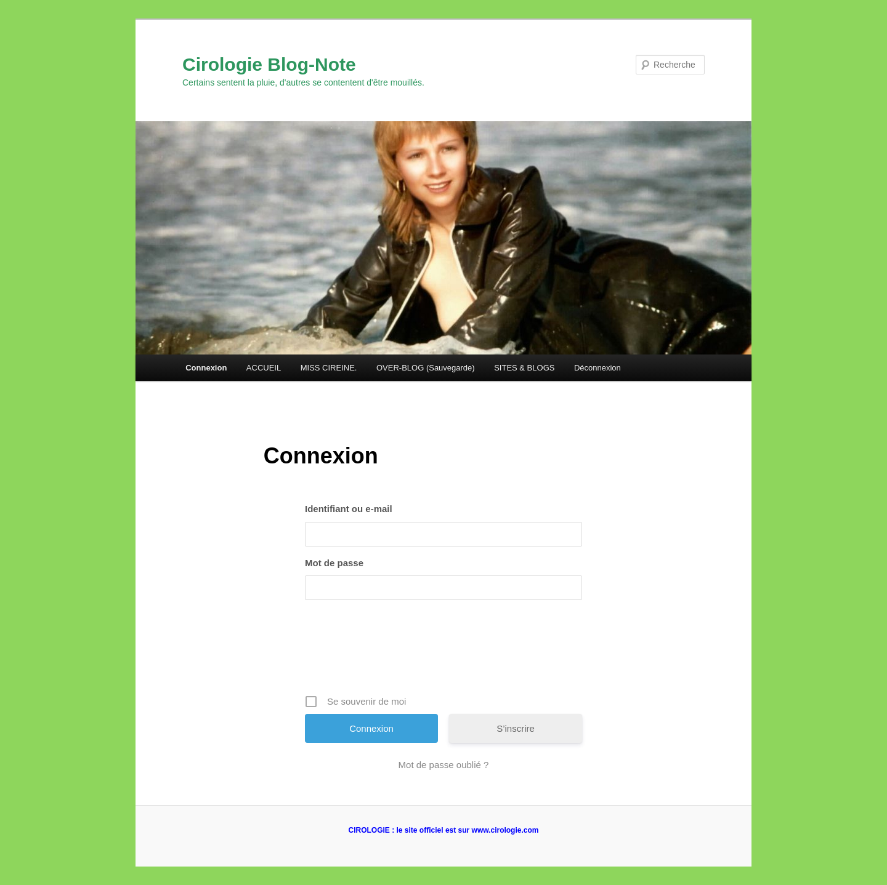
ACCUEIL (263, 367)
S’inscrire (515, 728)
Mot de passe (334, 563)
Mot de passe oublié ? (444, 764)
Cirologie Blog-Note (269, 64)
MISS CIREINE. (329, 367)
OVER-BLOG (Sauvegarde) (425, 367)
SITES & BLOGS (524, 367)
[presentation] (444, 652)
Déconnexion (597, 367)
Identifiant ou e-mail (348, 508)
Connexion (206, 367)
